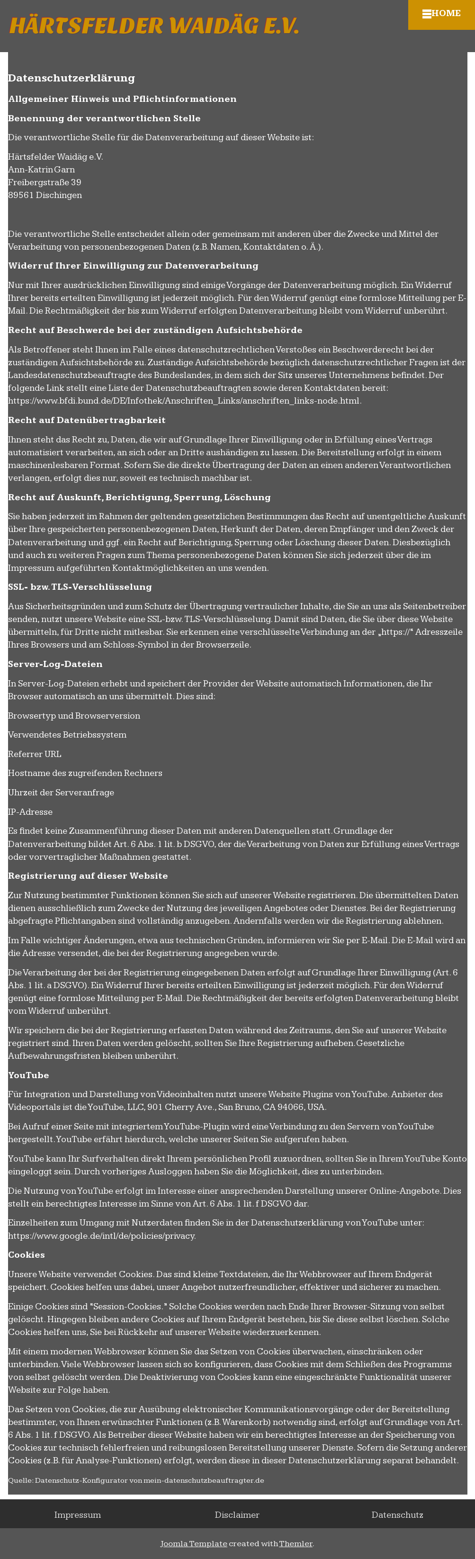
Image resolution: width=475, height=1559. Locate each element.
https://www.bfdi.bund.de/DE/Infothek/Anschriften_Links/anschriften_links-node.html (183, 401)
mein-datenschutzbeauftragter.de (203, 1480)
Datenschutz (397, 1515)
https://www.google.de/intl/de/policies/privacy (101, 1236)
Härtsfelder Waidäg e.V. (154, 25)
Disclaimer (237, 1515)
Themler (296, 1544)
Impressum (77, 1515)
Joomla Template (194, 1544)
